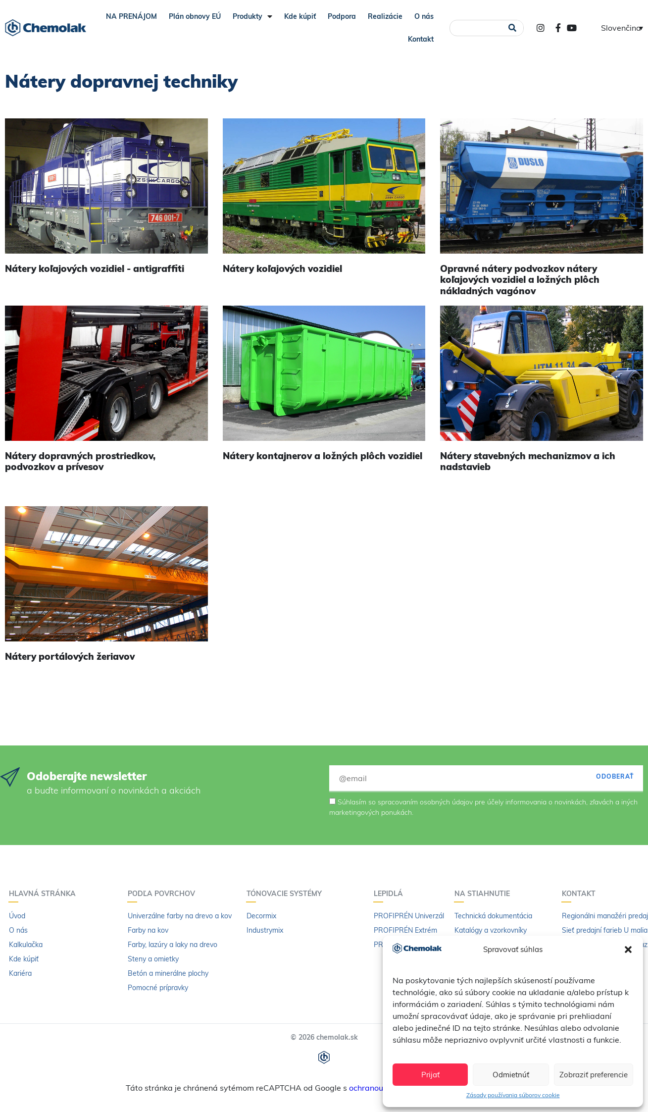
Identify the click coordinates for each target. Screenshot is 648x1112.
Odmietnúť (511, 1074)
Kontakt (421, 39)
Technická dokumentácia (493, 915)
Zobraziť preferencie (593, 1074)
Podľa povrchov (164, 894)
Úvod (17, 915)
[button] (628, 949)
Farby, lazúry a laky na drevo (172, 944)
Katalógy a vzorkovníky (490, 930)
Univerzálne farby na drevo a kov (180, 915)
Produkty (252, 16)
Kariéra (20, 973)
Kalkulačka (26, 944)
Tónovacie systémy (287, 894)
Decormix (261, 915)
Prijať (430, 1074)
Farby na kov (148, 930)
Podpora (342, 16)
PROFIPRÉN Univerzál (409, 915)
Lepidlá (391, 894)
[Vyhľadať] (512, 28)
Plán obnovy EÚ (195, 16)
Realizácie (385, 16)
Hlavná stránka (45, 894)
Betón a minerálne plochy (168, 973)
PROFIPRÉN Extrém (405, 930)
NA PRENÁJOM (131, 16)
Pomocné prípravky (158, 987)
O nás (424, 16)
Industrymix (265, 930)
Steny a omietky (153, 958)
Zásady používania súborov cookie (513, 1095)
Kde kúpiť (300, 16)
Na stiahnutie (484, 894)
